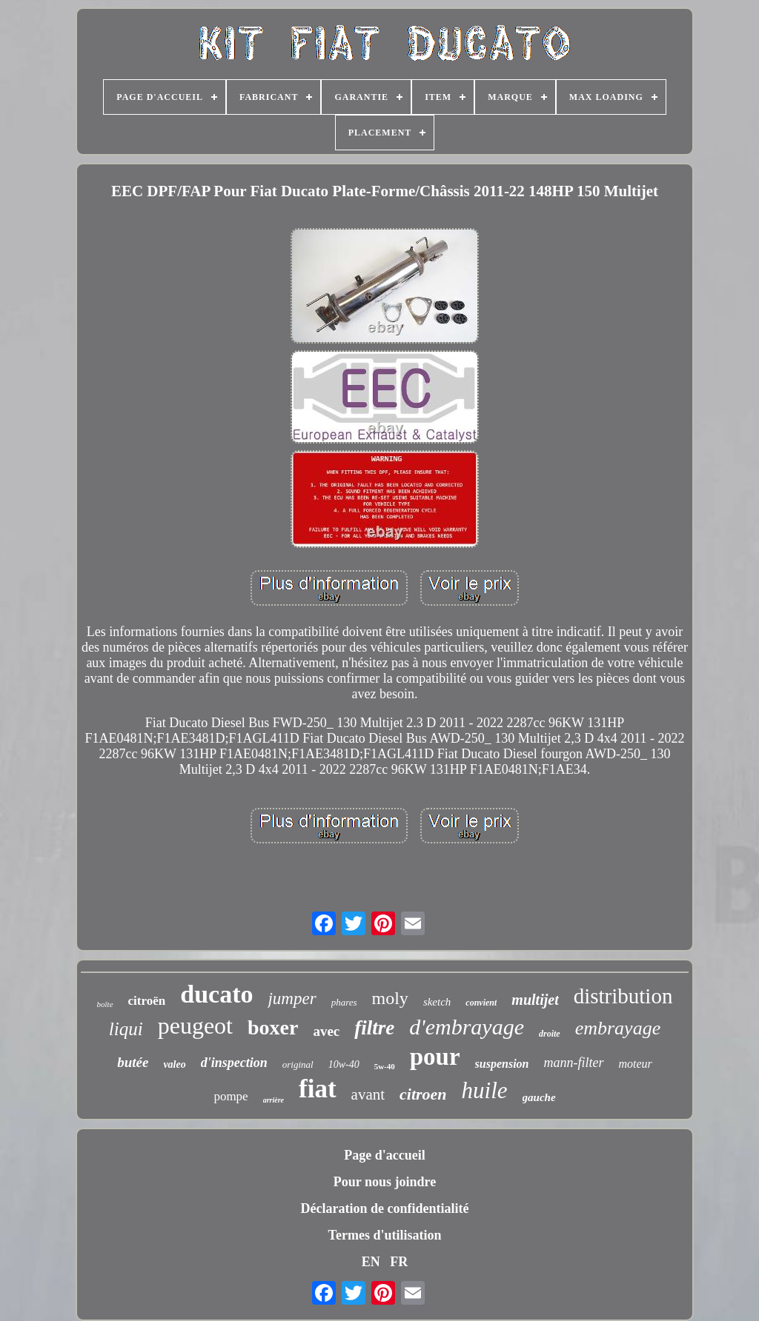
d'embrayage (466, 1026)
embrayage (618, 1028)
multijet (534, 999)
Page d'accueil (384, 1155)
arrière (273, 1100)
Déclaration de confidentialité (385, 1208)
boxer (273, 1027)
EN (371, 1261)
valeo (174, 1064)
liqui (126, 1029)
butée (132, 1062)
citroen (423, 1094)
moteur (635, 1063)
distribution (623, 996)
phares (344, 1002)
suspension (502, 1063)
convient (481, 1002)
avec (326, 1031)
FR (399, 1261)
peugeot (195, 1025)
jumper (292, 998)
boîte (105, 1004)
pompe (230, 1096)
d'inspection (234, 1062)
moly (390, 998)
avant (368, 1094)
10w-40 (343, 1064)
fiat (318, 1088)
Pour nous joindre (385, 1181)
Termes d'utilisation (385, 1235)
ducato (216, 994)
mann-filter (574, 1062)
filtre (374, 1028)
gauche (539, 1097)
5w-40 (384, 1066)
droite (549, 1034)
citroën (147, 1001)
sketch (437, 1002)
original (298, 1064)
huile (485, 1090)
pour (435, 1056)
